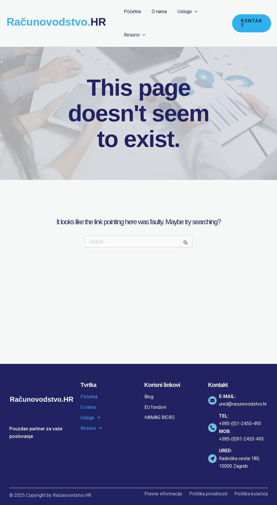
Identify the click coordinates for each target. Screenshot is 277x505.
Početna (88, 396)
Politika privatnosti (208, 494)
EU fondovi (155, 407)
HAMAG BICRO (159, 417)
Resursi (92, 428)
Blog (149, 396)
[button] (250, 23)
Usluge (92, 418)
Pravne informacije (163, 494)
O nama (88, 407)
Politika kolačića (251, 494)
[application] (191, 11)
